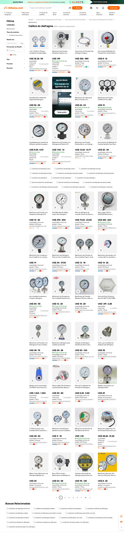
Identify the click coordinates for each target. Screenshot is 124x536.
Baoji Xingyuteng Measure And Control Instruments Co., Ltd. (107, 228)
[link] (121, 516)
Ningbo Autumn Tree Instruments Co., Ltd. (84, 226)
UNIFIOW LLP (79, 65)
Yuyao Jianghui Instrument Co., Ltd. (38, 442)
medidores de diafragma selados (44, 508)
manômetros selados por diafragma (18, 522)
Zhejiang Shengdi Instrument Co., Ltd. (107, 65)
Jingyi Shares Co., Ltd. (82, 269)
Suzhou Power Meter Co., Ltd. (84, 356)
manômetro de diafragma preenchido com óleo (46, 513)
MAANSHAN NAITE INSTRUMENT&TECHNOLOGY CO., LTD (107, 399)
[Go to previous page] (56, 497)
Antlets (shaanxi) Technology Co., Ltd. (61, 226)
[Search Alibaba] (48, 8)
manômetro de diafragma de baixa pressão (69, 173)
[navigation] (15, 258)
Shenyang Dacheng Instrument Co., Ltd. (84, 115)
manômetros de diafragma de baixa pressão (97, 182)
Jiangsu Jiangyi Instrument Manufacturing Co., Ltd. (107, 269)
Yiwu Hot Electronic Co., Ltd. (107, 312)
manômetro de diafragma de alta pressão (99, 517)
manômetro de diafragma (38, 178)
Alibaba (31, 19)
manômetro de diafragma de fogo (90, 169)
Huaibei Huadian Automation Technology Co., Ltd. (107, 487)
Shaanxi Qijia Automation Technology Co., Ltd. (107, 156)
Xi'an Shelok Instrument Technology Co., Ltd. (38, 356)
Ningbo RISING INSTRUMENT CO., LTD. (107, 356)
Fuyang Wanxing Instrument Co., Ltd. (84, 310)
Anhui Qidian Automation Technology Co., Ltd (107, 446)
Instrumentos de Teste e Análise (75, 19)
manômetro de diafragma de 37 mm (18, 508)
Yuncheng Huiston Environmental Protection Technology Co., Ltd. (38, 161)
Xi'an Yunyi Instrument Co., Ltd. (61, 269)
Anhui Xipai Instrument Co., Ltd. (107, 113)
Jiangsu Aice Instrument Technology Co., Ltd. (38, 115)
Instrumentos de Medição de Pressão (101, 19)
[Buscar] (77, 8)
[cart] (97, 8)
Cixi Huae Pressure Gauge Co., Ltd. (84, 399)
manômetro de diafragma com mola (70, 517)
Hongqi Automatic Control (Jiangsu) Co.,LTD (61, 311)
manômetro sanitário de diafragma (70, 508)
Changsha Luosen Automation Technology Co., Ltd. (61, 161)
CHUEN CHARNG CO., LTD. (37, 226)
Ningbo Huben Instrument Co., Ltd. (38, 269)
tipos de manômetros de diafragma (41, 182)
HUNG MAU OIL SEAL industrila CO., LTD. (84, 156)
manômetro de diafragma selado (17, 513)
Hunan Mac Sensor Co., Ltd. (84, 489)
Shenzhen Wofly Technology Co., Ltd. (38, 68)
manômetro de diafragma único (40, 169)
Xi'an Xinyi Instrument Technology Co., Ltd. (61, 70)
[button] (70, 8)
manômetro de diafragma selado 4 (18, 517)
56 (85, 497)
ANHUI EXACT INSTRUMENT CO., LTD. (61, 358)
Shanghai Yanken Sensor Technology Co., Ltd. (38, 315)
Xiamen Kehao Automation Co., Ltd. (61, 442)
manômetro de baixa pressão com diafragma (74, 522)
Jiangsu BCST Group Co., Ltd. (38, 487)
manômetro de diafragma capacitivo (73, 187)
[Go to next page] (90, 497)
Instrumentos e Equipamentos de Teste (49, 19)
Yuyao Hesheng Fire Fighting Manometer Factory (84, 444)
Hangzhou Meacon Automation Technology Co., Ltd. (61, 401)
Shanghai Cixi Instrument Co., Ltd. (38, 401)
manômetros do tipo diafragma (61, 178)
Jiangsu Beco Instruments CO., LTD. (61, 489)
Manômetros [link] (33, 22)
